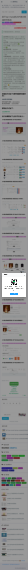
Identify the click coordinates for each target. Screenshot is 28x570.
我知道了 (14, 294)
